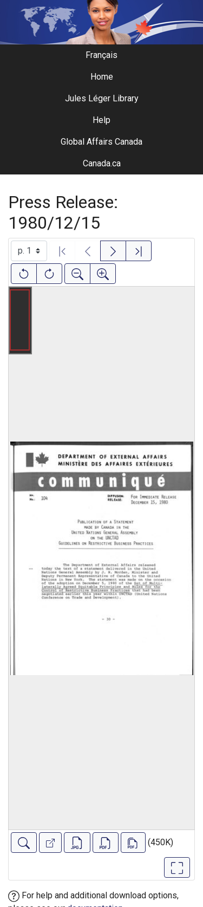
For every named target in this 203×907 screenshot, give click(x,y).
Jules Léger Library (102, 98)
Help (101, 120)
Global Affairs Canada (101, 142)
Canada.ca (102, 163)
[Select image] (29, 251)
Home (101, 77)
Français (101, 55)
